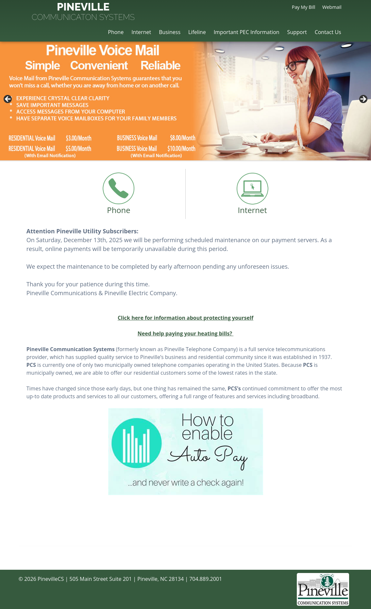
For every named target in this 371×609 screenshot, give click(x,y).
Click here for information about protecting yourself (185, 317)
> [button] (363, 99)
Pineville (83, 12)
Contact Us (328, 32)
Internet (141, 32)
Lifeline (197, 32)
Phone (116, 32)
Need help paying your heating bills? (185, 333)
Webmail (332, 7)
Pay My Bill (303, 7)
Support (297, 32)
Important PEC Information (246, 32)
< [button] (8, 99)
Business (169, 32)
